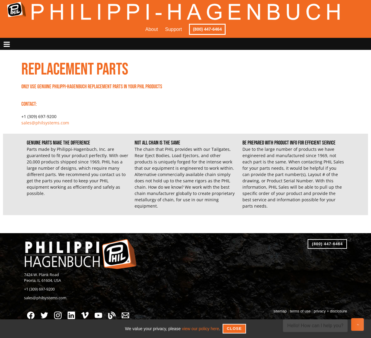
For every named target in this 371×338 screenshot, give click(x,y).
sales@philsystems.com (45, 123)
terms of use (300, 311)
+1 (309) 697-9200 (39, 289)
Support (173, 29)
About (151, 29)
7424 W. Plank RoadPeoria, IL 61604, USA (42, 277)
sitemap (280, 311)
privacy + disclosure (330, 311)
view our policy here (200, 328)
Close (234, 328)
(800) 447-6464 (207, 29)
